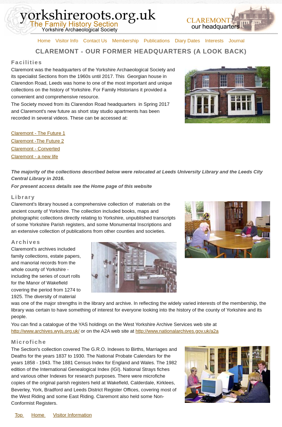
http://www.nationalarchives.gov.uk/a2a (177, 331)
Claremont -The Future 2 (37, 141)
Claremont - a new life (34, 156)
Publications (157, 40)
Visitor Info (67, 40)
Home (43, 40)
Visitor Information (72, 415)
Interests (214, 40)
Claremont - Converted (35, 148)
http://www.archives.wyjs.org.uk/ (45, 331)
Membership (125, 40)
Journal (237, 40)
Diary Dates (187, 40)
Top (19, 415)
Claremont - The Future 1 (38, 133)
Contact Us (95, 40)
